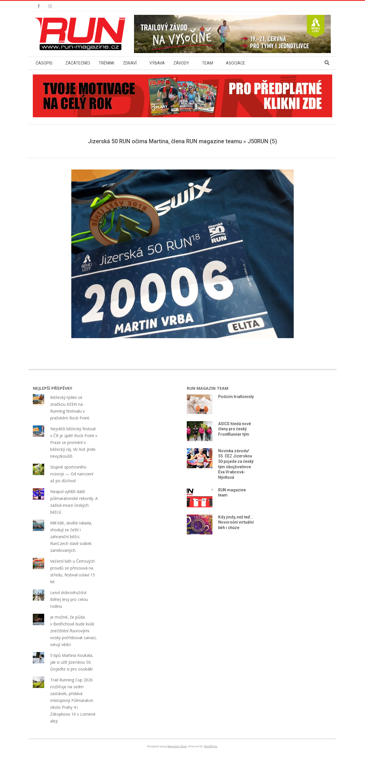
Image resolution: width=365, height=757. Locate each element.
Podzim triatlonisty (236, 396)
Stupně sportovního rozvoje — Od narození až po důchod (71, 473)
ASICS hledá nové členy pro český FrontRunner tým (234, 429)
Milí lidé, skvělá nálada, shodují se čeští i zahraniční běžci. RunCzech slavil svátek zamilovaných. (71, 536)
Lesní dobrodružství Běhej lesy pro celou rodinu (69, 599)
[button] (81, 34)
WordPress (210, 746)
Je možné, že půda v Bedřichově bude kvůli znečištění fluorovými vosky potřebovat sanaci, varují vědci (73, 630)
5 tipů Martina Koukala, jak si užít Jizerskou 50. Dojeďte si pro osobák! (71, 662)
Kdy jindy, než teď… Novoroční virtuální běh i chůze (236, 522)
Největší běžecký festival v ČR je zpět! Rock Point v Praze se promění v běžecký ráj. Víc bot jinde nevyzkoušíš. (73, 442)
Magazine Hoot (176, 746)
